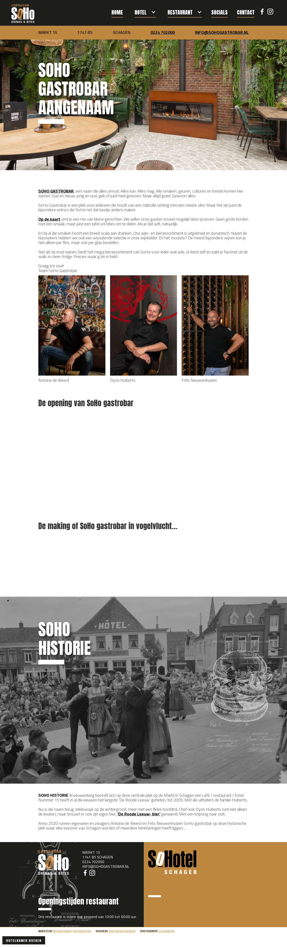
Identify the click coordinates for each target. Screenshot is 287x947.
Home (117, 12)
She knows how (82, 931)
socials (219, 12)
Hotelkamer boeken (23, 940)
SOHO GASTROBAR (56, 191)
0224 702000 (163, 32)
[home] (22, 14)
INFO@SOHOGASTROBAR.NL (222, 32)
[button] (145, 11)
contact (246, 12)
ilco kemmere (157, 931)
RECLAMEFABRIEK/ (55, 931)
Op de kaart (49, 219)
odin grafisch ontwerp (116, 931)
